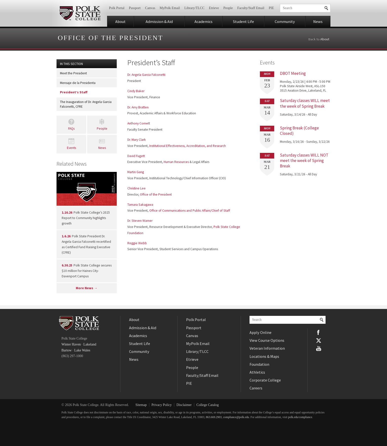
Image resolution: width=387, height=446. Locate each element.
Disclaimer (184, 405)
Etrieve (214, 8)
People (228, 8)
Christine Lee (136, 188)
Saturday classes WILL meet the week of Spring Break (305, 103)
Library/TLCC (194, 8)
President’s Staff (73, 92)
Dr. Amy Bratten (138, 107)
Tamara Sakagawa (140, 205)
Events (71, 148)
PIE (271, 8)
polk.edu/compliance (300, 417)
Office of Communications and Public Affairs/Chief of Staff (189, 210)
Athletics (257, 372)
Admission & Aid (159, 21)
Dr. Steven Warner (140, 221)
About (120, 21)
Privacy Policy (162, 405)
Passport (134, 8)
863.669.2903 (214, 417)
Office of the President (110, 37)
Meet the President (73, 73)
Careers (256, 387)
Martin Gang (135, 172)
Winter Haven (71, 344)
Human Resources (176, 162)
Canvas (150, 8)
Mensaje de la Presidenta (78, 83)
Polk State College (79, 13)
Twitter (318, 340)
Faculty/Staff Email (250, 8)
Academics (203, 21)
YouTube (318, 348)
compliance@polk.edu (236, 417)
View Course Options (267, 340)
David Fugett (136, 156)
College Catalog (207, 405)
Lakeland (89, 344)
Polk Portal (117, 8)
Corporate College (265, 380)
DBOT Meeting (293, 73)
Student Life (243, 21)
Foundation (259, 364)
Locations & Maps (264, 356)
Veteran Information (267, 348)
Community (285, 21)
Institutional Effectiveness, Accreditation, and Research (187, 146)
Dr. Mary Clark (136, 140)
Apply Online (260, 332)
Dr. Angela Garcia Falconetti (146, 75)
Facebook (318, 332)
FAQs (71, 128)
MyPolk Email (170, 8)
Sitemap (141, 405)
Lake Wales (82, 350)
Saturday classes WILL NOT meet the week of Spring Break (304, 160)
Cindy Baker (135, 91)
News (318, 21)
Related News (72, 163)
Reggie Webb (137, 243)
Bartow (66, 350)
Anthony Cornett (138, 123)
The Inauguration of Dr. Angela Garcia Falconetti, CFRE (86, 104)
